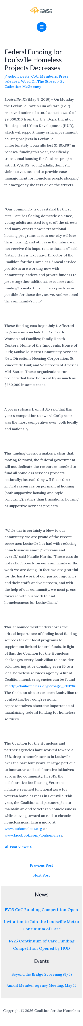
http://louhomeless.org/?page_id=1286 (42, 686)
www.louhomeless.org (23, 828)
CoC (34, 76)
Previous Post (41, 865)
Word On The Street (38, 81)
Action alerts (18, 76)
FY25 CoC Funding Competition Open (41, 909)
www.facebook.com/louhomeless (33, 835)
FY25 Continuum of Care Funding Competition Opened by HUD (41, 944)
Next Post (41, 875)
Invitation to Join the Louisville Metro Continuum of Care (41, 925)
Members (48, 76)
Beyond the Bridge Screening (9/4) (42, 974)
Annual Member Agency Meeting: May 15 (42, 985)
